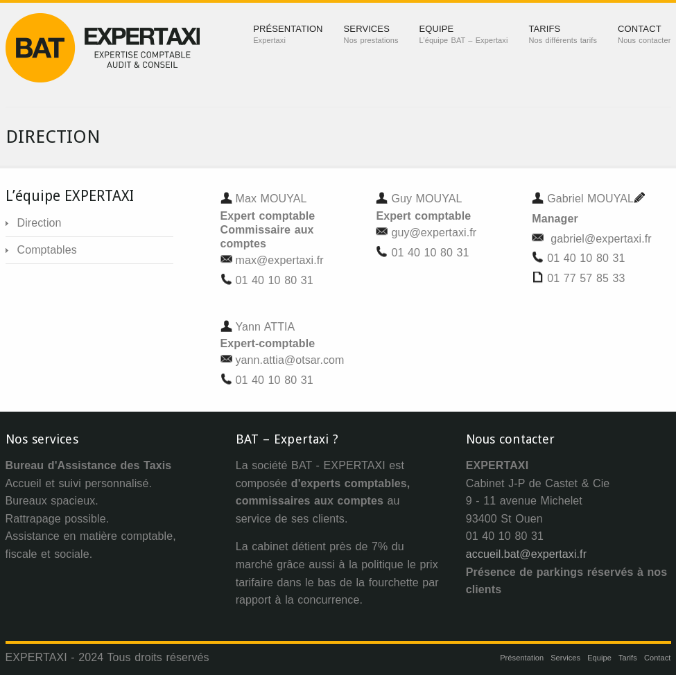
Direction (39, 223)
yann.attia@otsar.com (290, 360)
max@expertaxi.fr (280, 260)
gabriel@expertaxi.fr (601, 239)
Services (565, 658)
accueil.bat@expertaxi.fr (526, 554)
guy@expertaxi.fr (433, 232)
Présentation (522, 658)
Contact (657, 658)
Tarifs (627, 658)
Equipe (599, 658)
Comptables (47, 250)
